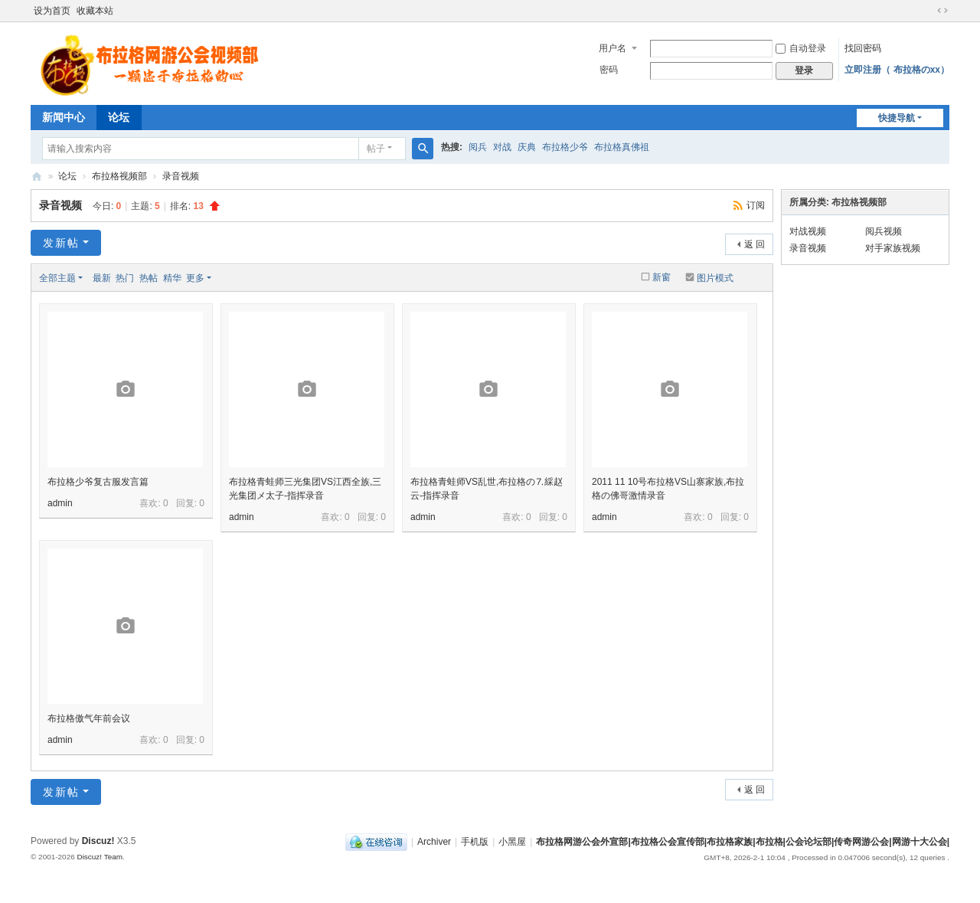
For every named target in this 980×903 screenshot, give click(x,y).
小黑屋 (512, 841)
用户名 (612, 48)
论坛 (118, 117)
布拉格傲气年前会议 (88, 718)
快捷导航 (896, 118)
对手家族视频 (892, 248)
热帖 (148, 278)
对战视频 (807, 231)
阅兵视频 (883, 231)
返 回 (754, 244)
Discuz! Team (99, 856)
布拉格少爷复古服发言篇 (98, 481)
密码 (608, 69)
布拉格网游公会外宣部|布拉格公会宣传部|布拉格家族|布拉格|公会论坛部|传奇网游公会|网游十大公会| (37, 176)
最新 (102, 278)
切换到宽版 (942, 11)
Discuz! (98, 841)
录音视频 (180, 176)
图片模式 (715, 278)
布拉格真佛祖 (621, 147)
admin (60, 503)
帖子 (376, 148)
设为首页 (52, 10)
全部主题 (57, 278)
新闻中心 (63, 117)
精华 (172, 278)
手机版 (474, 841)
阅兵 (478, 147)
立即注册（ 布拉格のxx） (896, 69)
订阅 (755, 205)
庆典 (527, 147)
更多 (195, 278)
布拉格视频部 (119, 176)
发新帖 (61, 243)
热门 (125, 278)
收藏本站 (95, 10)
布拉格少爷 (565, 147)
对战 (502, 147)
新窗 (661, 277)
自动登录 (801, 48)
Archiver (434, 841)
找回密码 (862, 48)
